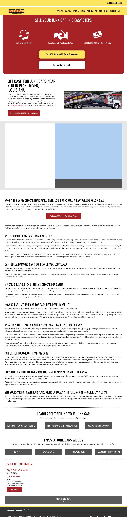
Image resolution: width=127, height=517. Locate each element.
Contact (35, 507)
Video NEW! (90, 11)
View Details (14, 489)
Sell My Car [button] (68, 11)
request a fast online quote (17, 105)
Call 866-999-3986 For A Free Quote (62, 54)
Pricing (15, 507)
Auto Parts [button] (60, 11)
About (9, 507)
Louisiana (19, 500)
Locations (11, 500)
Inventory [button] (76, 11)
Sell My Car (42, 507)
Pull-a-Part (17, 11)
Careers (83, 11)
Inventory (21, 507)
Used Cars (113, 11)
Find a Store (98, 11)
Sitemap (59, 507)
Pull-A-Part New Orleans (17, 470)
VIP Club (106, 11)
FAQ (119, 11)
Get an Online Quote (62, 65)
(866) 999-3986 (115, 2)
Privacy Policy (51, 507)
